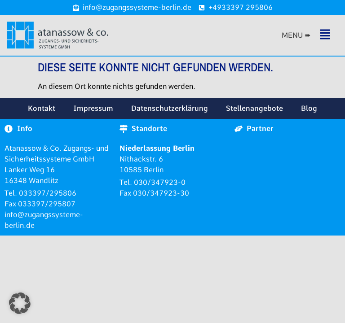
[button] (308, 35)
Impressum (93, 108)
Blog (309, 108)
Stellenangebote (254, 108)
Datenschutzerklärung (169, 108)
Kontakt (41, 108)
